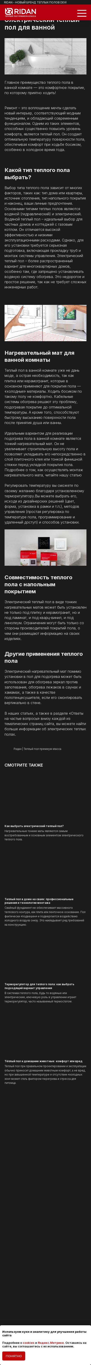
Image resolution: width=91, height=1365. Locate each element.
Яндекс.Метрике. (51, 1342)
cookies (28, 1342)
